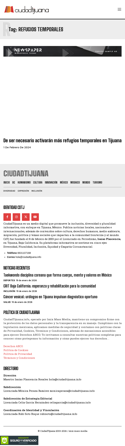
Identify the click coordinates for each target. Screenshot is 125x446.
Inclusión (9, 291)
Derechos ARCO (13, 346)
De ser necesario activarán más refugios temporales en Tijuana (62, 140)
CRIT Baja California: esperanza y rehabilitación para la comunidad (49, 286)
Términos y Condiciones (19, 357)
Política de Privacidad (17, 354)
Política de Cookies (15, 350)
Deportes (9, 280)
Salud (7, 302)
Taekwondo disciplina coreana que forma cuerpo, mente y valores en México (57, 275)
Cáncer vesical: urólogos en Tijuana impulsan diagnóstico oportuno (50, 296)
